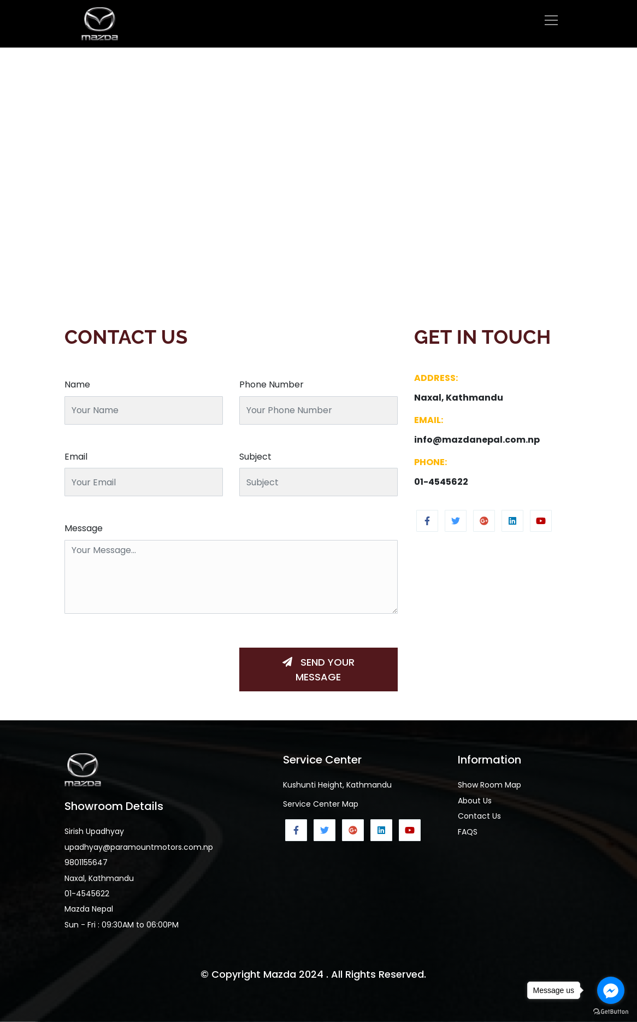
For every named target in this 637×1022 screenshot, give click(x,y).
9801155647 (86, 862)
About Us (475, 800)
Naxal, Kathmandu (99, 878)
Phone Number (271, 384)
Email (75, 456)
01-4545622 (86, 893)
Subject (255, 456)
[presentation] (147, 660)
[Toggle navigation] (551, 20)
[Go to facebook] (610, 990)
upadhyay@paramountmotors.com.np (138, 847)
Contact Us (479, 815)
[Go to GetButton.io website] (610, 1011)
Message (83, 528)
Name (77, 384)
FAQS (467, 831)
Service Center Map (320, 803)
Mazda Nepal (88, 908)
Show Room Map (489, 784)
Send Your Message (318, 669)
